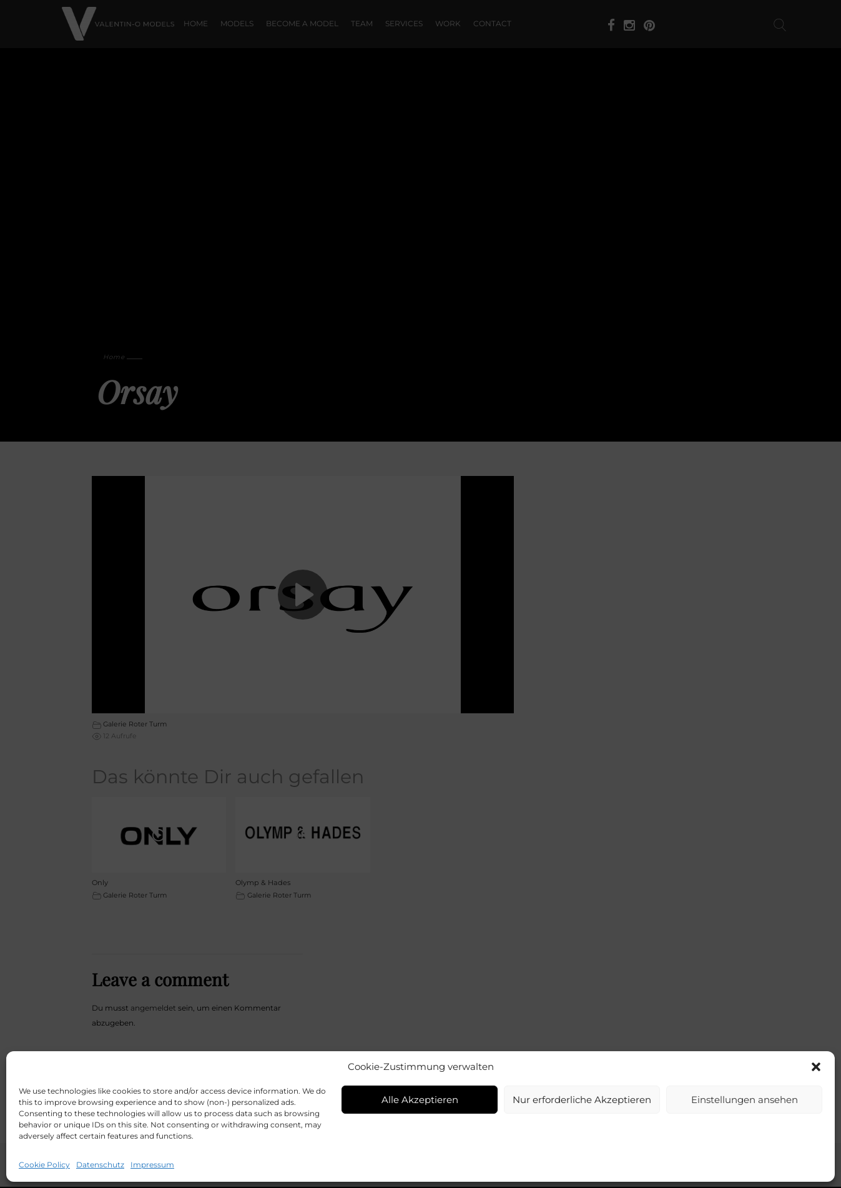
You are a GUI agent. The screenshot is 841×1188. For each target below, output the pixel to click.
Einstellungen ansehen (744, 1100)
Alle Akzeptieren (419, 1100)
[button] (816, 1067)
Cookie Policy (44, 1164)
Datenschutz (100, 1164)
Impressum (152, 1164)
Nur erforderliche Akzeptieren (582, 1100)
